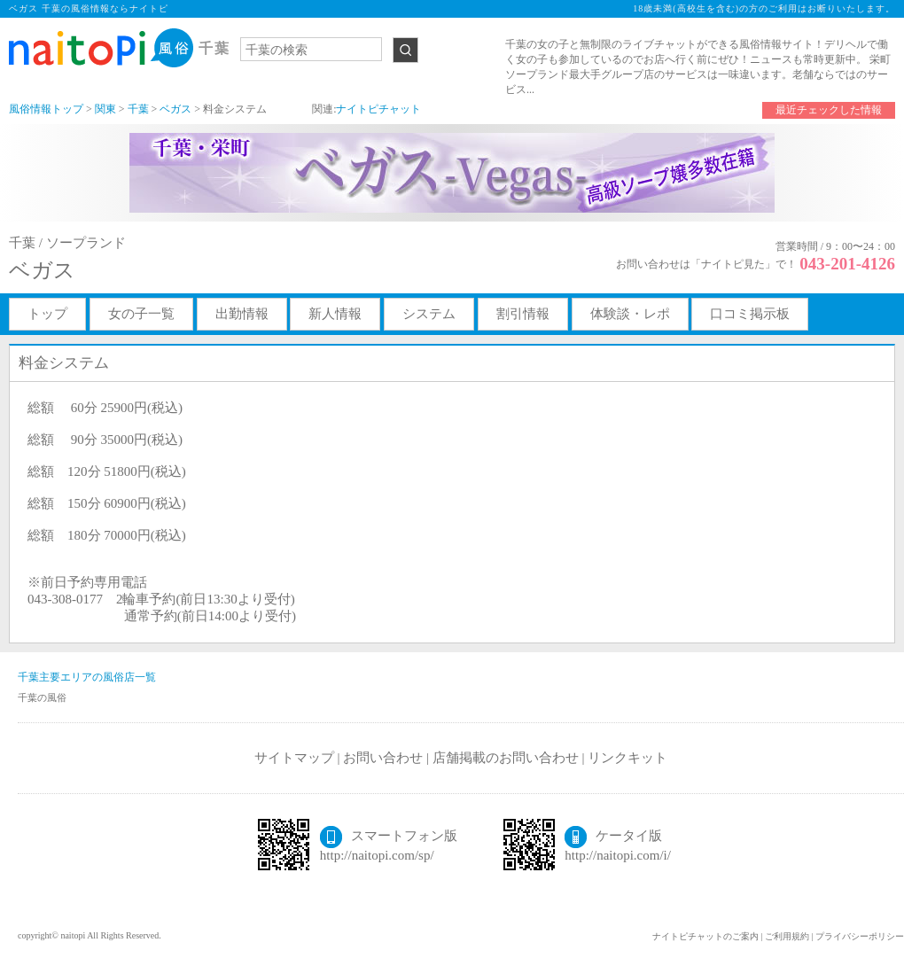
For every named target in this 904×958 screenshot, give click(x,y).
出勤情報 (242, 314)
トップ (47, 314)
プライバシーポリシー (859, 936)
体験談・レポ (630, 314)
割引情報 (522, 314)
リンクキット (627, 758)
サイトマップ (294, 758)
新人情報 (335, 314)
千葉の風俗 (42, 697)
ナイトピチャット (378, 109)
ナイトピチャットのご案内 (705, 936)
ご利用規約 (787, 936)
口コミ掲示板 (750, 314)
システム (429, 314)
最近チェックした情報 (828, 110)
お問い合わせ (383, 758)
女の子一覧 (141, 314)
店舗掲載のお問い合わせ (506, 758)
